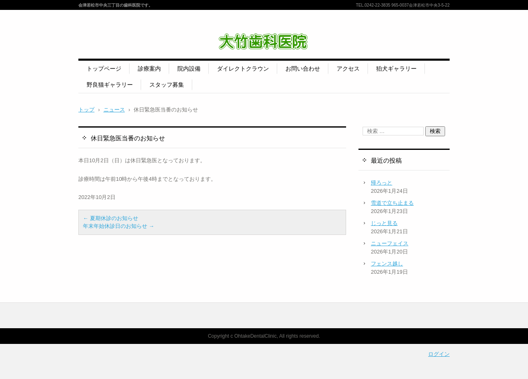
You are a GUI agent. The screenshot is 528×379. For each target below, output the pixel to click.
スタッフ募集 (166, 84)
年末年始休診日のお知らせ (118, 226)
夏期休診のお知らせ (110, 218)
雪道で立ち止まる (392, 203)
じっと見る (384, 223)
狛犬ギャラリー (396, 68)
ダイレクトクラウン (243, 68)
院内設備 (188, 68)
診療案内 (149, 68)
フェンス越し (387, 264)
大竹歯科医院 (224, 56)
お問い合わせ (302, 68)
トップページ (104, 68)
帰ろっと (381, 183)
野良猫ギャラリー (110, 84)
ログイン (439, 354)
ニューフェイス (389, 243)
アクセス (348, 68)
